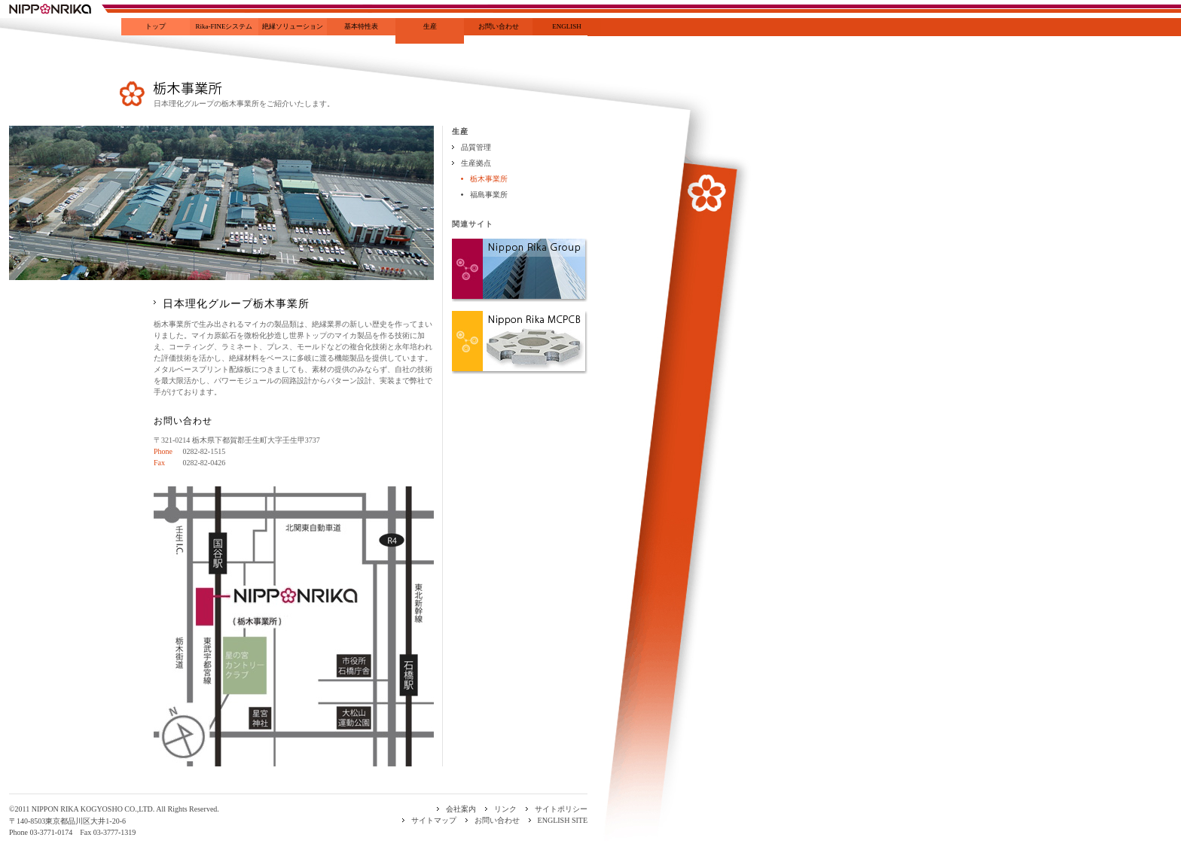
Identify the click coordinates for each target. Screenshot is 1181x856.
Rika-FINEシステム (224, 26)
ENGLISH (566, 26)
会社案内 (461, 809)
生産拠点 (476, 163)
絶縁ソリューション (292, 26)
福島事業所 (489, 194)
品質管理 (476, 147)
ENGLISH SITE (562, 820)
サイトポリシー (561, 809)
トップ (155, 26)
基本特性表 (361, 26)
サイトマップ (433, 820)
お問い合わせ (498, 26)
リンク (505, 809)
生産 (430, 26)
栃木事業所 (489, 179)
